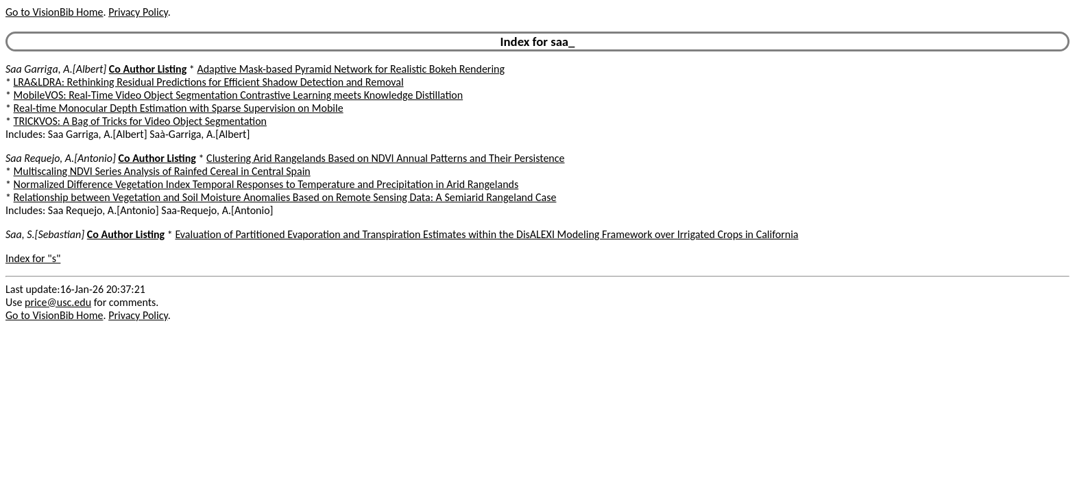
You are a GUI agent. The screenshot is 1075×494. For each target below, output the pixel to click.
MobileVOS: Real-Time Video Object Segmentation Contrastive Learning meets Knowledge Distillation (238, 95)
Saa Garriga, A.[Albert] (55, 68)
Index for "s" (32, 258)
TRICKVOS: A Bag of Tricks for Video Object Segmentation (140, 121)
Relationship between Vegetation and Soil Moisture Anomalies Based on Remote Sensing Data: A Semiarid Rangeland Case (285, 197)
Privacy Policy (137, 12)
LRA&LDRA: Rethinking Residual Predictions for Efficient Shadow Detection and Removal (209, 82)
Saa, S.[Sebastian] (44, 234)
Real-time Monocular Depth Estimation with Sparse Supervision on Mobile (178, 108)
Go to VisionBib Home (54, 12)
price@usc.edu (58, 302)
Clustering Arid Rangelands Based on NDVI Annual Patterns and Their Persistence (385, 158)
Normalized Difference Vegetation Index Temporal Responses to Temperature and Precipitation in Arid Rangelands (266, 184)
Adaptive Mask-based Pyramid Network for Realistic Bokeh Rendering (351, 68)
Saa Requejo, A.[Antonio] (60, 158)
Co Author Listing (147, 68)
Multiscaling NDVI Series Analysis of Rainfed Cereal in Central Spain (162, 171)
